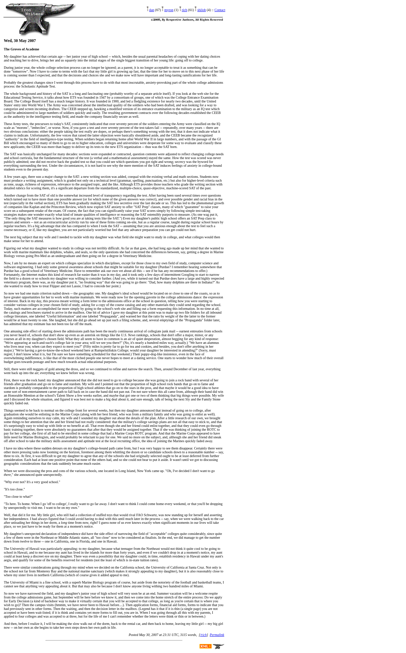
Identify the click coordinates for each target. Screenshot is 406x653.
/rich (203, 635)
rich (184, 10)
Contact (219, 10)
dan (151, 10)
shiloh (201, 10)
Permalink (217, 635)
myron (168, 10)
